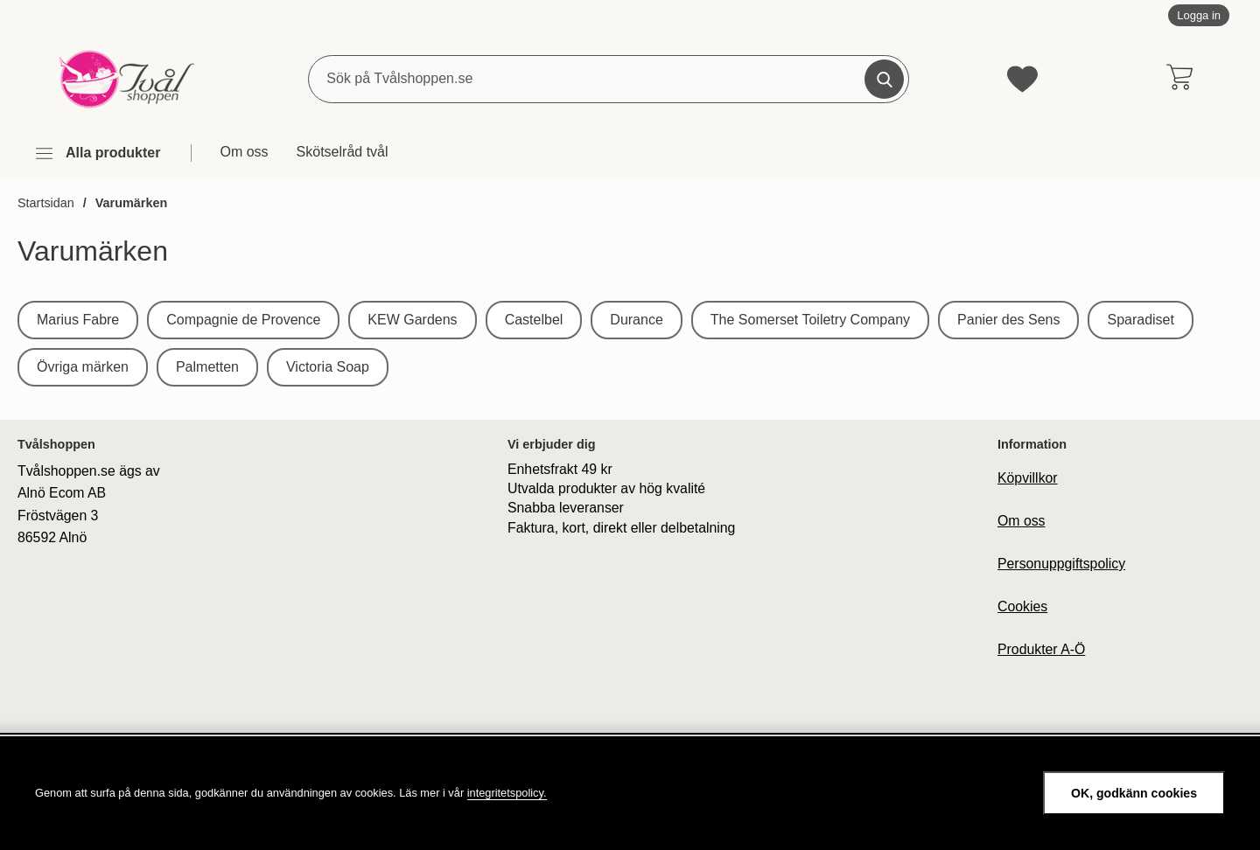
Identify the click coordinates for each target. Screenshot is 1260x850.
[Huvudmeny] (97, 153)
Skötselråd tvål (342, 151)
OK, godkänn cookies (1134, 793)
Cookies (1022, 606)
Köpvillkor (1028, 477)
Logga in (1199, 15)
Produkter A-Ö (1041, 649)
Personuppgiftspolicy (1061, 563)
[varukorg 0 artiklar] (1179, 78)
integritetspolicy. (507, 792)
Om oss (244, 151)
